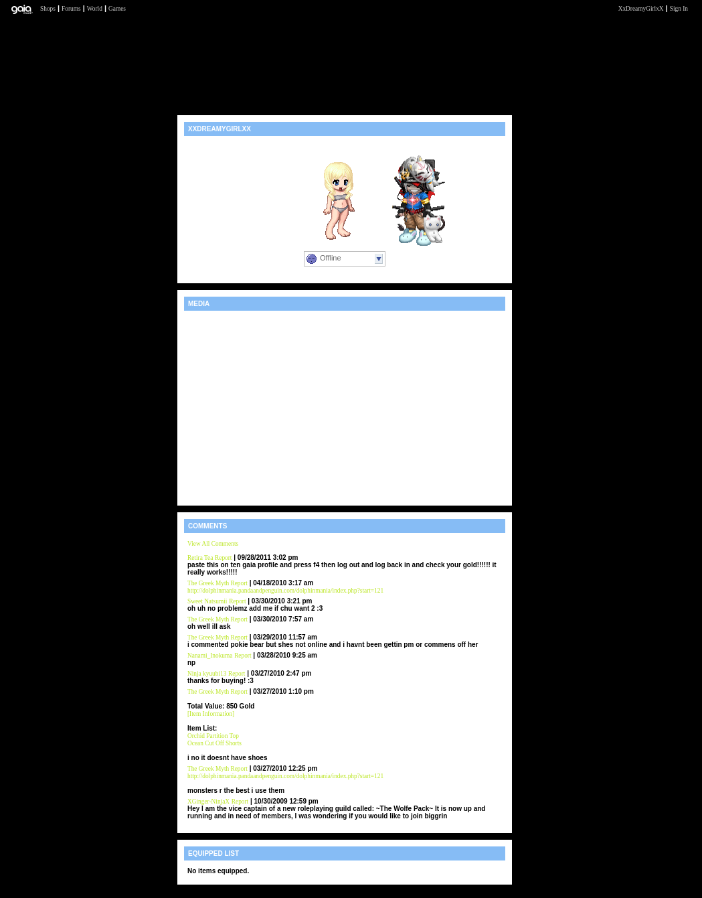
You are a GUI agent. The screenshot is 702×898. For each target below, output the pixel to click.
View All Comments (212, 543)
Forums (71, 8)
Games (117, 8)
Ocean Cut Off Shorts (214, 743)
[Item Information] (210, 713)
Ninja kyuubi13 (206, 673)
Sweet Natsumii (207, 601)
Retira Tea (200, 557)
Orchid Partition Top (213, 736)
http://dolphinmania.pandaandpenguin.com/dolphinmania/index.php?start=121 (285, 590)
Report (223, 557)
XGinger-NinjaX (208, 801)
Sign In (679, 8)
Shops (48, 8)
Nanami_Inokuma (209, 655)
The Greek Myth (209, 583)
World (94, 8)
